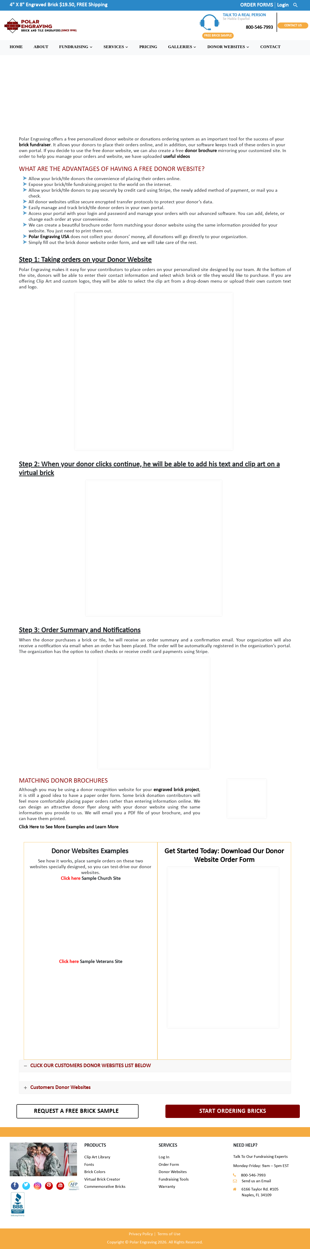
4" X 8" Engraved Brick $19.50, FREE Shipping (58, 5)
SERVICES (116, 46)
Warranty (167, 1186)
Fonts (89, 1164)
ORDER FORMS (256, 5)
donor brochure (201, 150)
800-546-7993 (248, 27)
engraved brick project (176, 789)
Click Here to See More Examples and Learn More (68, 827)
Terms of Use (168, 1234)
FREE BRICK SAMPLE (218, 35)
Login (283, 5)
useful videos (176, 156)
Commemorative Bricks (104, 1186)
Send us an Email (256, 1181)
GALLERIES (182, 46)
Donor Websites (173, 1172)
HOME (16, 46)
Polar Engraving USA (49, 237)
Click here (71, 878)
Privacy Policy (141, 1234)
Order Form (169, 1164)
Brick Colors (94, 1172)
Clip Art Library (97, 1157)
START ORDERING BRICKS (232, 1111)
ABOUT (41, 46)
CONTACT (270, 46)
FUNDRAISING (76, 46)
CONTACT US (293, 25)
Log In (164, 1157)
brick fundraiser (35, 145)
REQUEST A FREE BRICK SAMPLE (76, 1111)
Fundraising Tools (174, 1179)
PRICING (148, 46)
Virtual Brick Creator (102, 1179)
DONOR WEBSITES (228, 46)
